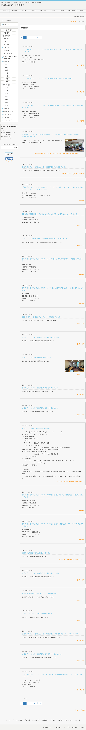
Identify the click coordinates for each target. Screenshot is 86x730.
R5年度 (6, 73)
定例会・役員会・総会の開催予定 (10, 57)
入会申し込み (8, 54)
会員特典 (6, 51)
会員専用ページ (8, 111)
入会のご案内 (24, 10)
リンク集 (81, 10)
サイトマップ (7, 120)
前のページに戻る (80, 710)
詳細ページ (80, 225)
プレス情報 (43, 10)
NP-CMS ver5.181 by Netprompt (9, 161)
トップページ (5, 10)
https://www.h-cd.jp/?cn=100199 (73, 174)
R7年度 (6, 67)
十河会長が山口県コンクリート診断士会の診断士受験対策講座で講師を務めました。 (59, 153)
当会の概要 (14, 10)
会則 (5, 42)
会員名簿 (27, 720)
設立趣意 (6, 39)
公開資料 (52, 10)
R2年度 (6, 82)
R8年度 (6, 64)
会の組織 (6, 45)
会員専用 (62, 10)
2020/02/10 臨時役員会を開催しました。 (71, 560)
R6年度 (6, 70)
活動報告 (33, 10)
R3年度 (6, 79)
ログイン (6, 24)
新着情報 (6, 33)
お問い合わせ (71, 10)
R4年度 (6, 76)
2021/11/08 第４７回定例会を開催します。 (70, 481)
